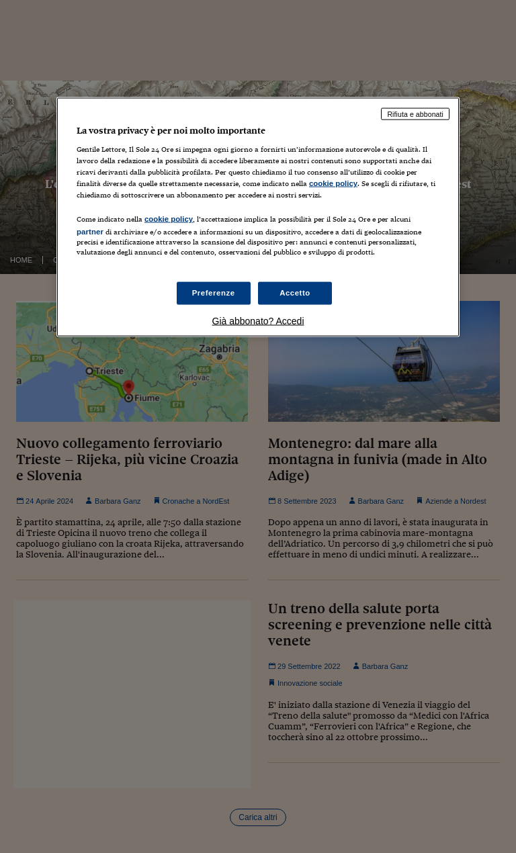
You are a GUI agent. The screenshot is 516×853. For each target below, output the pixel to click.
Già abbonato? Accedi (258, 320)
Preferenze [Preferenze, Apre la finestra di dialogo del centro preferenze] (213, 292)
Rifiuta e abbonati (415, 113)
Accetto (295, 292)
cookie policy (333, 183)
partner (90, 232)
